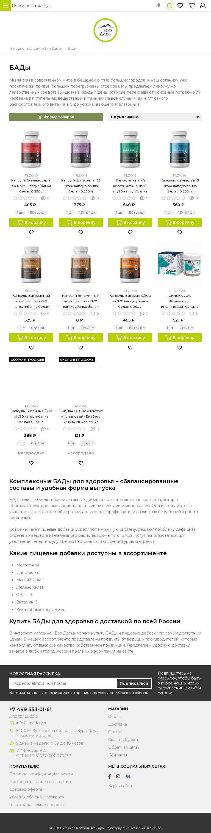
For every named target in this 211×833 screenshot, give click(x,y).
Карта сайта (120, 785)
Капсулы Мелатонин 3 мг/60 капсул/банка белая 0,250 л (180, 185)
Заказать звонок (23, 715)
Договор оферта (25, 789)
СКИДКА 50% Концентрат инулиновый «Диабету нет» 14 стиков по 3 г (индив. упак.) (80, 417)
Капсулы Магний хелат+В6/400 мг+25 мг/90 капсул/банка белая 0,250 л (130, 186)
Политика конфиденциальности (41, 773)
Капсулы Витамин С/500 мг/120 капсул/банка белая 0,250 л (130, 301)
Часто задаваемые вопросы (36, 804)
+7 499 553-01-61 (30, 709)
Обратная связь (123, 747)
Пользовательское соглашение (40, 781)
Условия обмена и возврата (36, 797)
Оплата (115, 731)
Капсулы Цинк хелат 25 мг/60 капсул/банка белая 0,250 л (80, 185)
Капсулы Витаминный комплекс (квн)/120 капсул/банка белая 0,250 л (80, 301)
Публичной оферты (131, 693)
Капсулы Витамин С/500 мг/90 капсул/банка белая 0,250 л (31, 416)
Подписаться (134, 683)
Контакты (117, 755)
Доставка (117, 724)
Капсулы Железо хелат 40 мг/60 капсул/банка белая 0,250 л (31, 185)
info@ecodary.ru (32, 722)
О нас (114, 716)
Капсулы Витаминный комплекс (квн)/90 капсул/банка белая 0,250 (31, 301)
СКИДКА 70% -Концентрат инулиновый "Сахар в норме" (179, 301)
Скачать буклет (123, 739)
